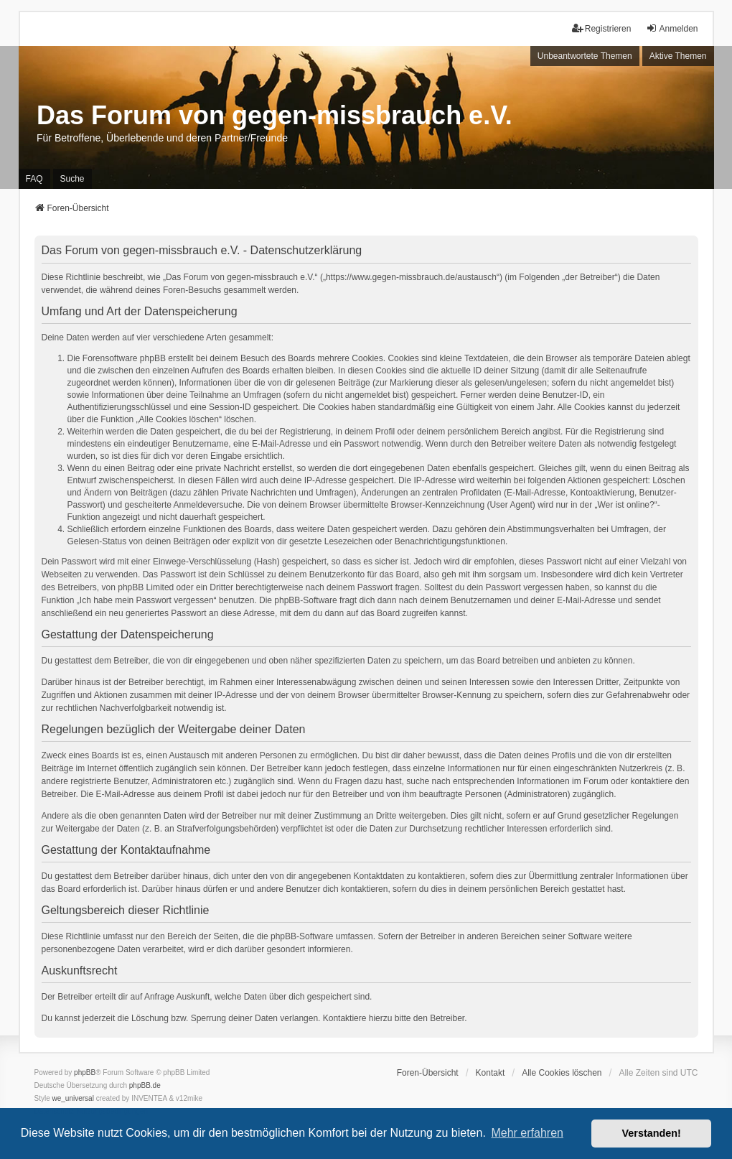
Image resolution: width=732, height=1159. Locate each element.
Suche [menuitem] (72, 179)
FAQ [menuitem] (34, 179)
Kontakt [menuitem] (490, 1073)
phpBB (84, 1072)
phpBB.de (145, 1085)
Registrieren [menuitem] (602, 28)
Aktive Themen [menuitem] (678, 56)
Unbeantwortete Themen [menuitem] (585, 56)
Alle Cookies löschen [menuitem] (561, 1073)
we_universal (73, 1098)
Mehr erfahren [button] (527, 1133)
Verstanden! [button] (651, 1133)
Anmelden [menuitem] (672, 28)
